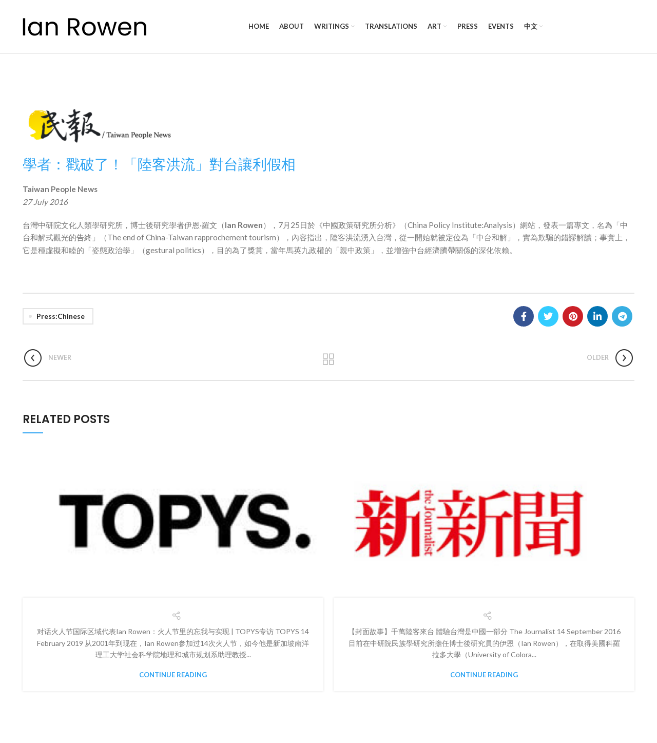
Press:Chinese (60, 316)
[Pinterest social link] (573, 316)
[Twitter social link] (548, 316)
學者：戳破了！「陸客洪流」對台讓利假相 (159, 164)
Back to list (328, 359)
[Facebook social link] (523, 316)
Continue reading (173, 675)
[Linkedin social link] (597, 316)
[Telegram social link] (622, 316)
